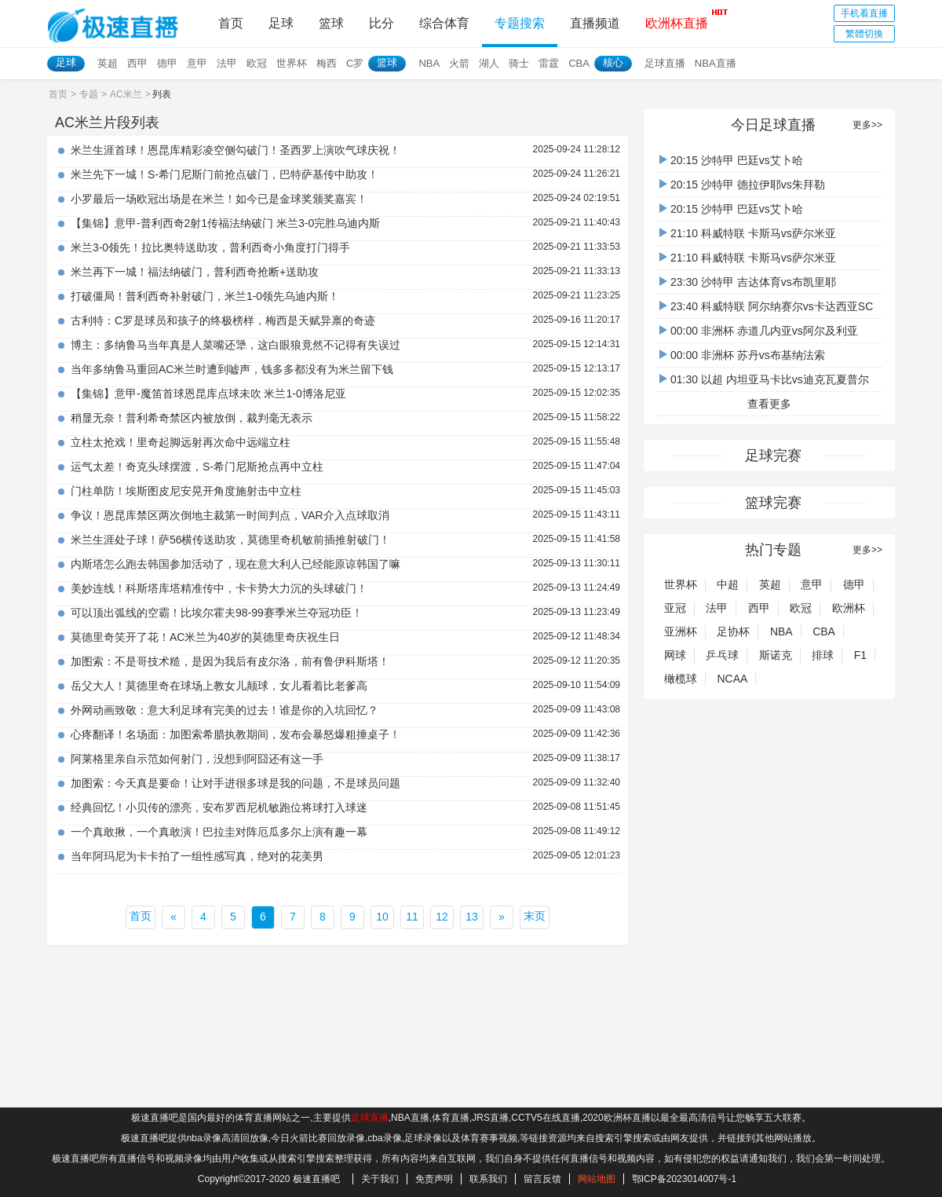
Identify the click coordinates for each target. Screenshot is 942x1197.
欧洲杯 (848, 608)
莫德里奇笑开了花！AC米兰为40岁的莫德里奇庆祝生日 (205, 637)
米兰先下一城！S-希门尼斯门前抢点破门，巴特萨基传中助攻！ (224, 174)
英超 (107, 63)
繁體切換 (864, 33)
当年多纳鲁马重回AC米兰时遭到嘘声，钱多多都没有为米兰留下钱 (232, 369)
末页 (535, 916)
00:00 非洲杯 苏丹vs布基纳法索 (742, 355)
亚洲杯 (680, 631)
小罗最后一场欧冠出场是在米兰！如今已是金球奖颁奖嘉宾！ (219, 198)
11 (412, 916)
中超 (728, 584)
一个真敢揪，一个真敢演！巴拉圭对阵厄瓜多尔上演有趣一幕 (219, 831)
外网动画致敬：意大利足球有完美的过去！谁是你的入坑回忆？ (224, 710)
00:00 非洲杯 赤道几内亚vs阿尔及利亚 (758, 330)
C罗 (354, 63)
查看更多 (769, 403)
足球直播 (664, 63)
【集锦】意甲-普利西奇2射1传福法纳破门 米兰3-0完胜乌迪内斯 (225, 223)
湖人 (489, 63)
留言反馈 (542, 1178)
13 (472, 916)
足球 (281, 23)
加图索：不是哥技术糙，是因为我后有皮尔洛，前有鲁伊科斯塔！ (230, 661)
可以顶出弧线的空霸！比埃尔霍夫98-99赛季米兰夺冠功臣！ (217, 612)
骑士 (519, 63)
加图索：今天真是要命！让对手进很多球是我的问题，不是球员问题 (235, 783)
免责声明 (434, 1178)
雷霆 (549, 63)
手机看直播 (864, 13)
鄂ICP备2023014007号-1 (684, 1178)
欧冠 (256, 63)
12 (442, 916)
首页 (230, 23)
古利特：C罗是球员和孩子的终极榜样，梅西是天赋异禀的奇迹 (223, 320)
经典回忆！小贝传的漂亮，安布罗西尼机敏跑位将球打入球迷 (219, 807)
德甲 (167, 63)
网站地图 (596, 1178)
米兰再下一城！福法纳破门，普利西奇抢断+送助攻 (195, 271)
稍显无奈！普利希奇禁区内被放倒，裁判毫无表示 (191, 418)
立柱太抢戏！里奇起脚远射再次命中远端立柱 (180, 442)
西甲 (137, 63)
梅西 (326, 63)
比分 (381, 23)
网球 (675, 655)
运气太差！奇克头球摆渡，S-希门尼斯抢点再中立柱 (197, 466)
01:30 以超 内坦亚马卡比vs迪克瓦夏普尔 (764, 379)
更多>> (867, 124)
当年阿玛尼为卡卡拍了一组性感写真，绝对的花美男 (197, 856)
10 (382, 916)
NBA (429, 63)
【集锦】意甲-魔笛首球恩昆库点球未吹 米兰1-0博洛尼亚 (208, 393)
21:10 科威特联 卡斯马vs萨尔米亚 (747, 233)
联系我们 (488, 1178)
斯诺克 (775, 655)
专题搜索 (520, 23)
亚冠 (675, 608)
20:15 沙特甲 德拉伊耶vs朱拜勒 (742, 184)
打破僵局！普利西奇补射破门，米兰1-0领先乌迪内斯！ (205, 296)
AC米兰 (126, 94)
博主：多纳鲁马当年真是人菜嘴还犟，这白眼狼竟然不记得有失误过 (235, 345)
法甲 (227, 63)
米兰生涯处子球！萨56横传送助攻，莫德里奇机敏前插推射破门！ (231, 539)
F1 (860, 655)
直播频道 (595, 23)
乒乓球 (722, 655)
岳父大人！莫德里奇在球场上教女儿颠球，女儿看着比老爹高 (219, 685)
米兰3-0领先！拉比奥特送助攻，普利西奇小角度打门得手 (210, 247)
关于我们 (380, 1178)
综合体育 (444, 23)
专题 (88, 94)
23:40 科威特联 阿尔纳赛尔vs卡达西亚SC (766, 306)
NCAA (732, 678)
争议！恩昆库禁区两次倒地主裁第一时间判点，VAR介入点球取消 (230, 515)
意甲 (197, 63)
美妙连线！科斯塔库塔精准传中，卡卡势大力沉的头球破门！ (219, 588)
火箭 (459, 63)
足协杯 (733, 631)
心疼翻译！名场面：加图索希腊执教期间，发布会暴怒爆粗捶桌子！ (235, 734)
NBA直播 (715, 63)
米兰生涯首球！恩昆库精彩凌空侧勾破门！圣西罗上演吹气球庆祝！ (235, 150)
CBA (579, 63)
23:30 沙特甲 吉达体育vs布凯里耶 (747, 282)
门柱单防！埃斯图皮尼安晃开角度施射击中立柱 (186, 491)
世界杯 (291, 63)
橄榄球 (680, 678)
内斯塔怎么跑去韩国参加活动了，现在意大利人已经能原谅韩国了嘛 (235, 564)
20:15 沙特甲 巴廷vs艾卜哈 (731, 160)
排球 (823, 655)
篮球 (331, 23)
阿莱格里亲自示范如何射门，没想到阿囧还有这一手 (197, 758)
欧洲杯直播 (676, 19)
